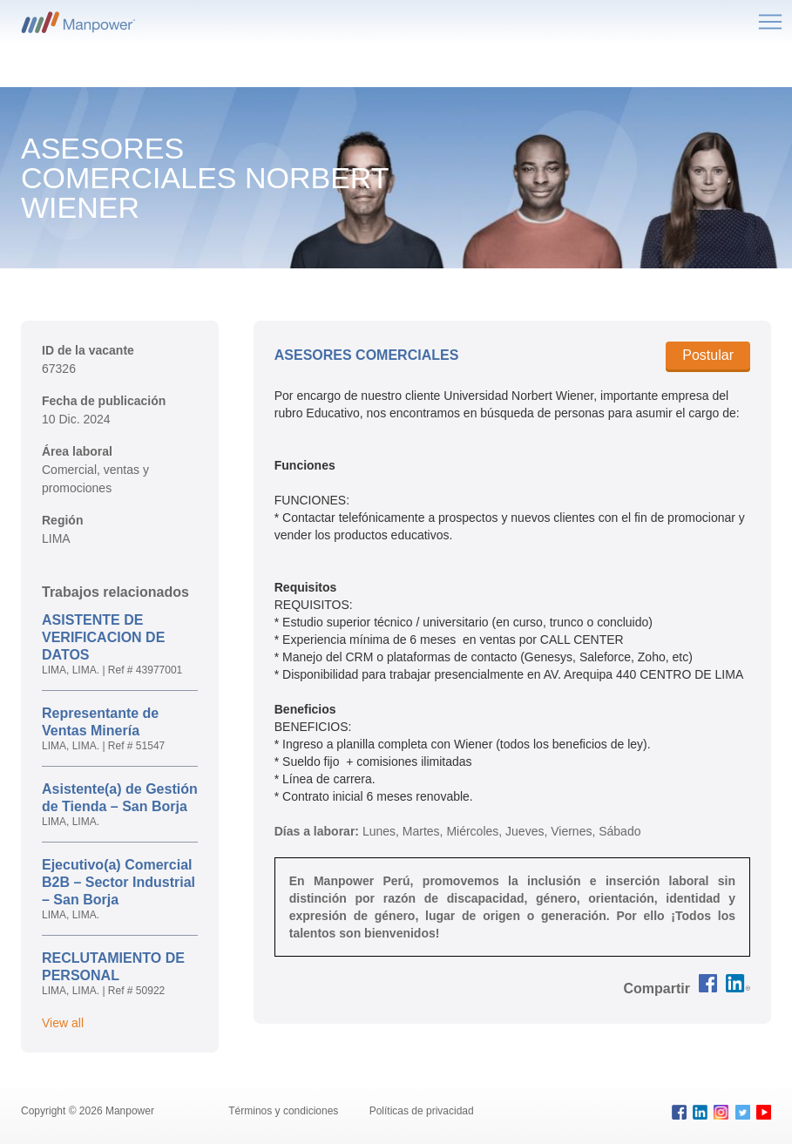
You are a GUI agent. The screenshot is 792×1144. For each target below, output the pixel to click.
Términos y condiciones (284, 1111)
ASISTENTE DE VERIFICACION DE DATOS (103, 637)
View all (63, 1023)
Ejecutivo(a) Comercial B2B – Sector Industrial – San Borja (118, 882)
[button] (657, 988)
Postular (708, 355)
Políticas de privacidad (421, 1111)
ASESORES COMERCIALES (366, 355)
